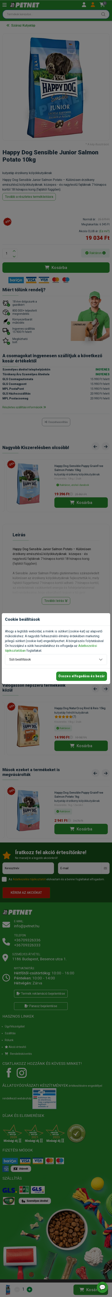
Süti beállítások (20, 659)
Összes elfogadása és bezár (81, 676)
